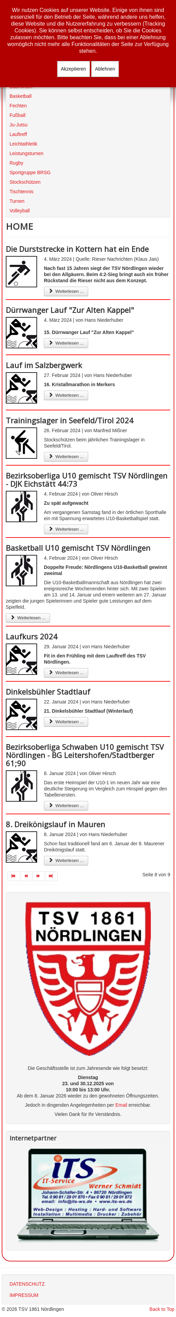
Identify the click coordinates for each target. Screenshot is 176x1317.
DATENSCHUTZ (27, 1284)
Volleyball (20, 210)
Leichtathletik (23, 144)
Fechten (18, 105)
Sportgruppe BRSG (30, 172)
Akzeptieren (73, 69)
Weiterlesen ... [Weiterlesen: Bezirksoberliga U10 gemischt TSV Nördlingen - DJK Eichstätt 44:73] (66, 529)
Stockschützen (25, 182)
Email (121, 1105)
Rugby (16, 163)
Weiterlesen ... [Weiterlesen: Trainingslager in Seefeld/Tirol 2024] (66, 456)
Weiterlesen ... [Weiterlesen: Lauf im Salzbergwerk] (66, 395)
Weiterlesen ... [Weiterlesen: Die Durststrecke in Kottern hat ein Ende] (66, 291)
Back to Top (161, 1309)
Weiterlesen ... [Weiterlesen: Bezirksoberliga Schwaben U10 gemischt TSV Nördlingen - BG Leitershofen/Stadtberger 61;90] (66, 805)
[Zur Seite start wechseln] (13, 876)
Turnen (17, 201)
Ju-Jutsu (19, 124)
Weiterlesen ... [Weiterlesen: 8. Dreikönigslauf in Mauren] (66, 860)
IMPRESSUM (24, 1295)
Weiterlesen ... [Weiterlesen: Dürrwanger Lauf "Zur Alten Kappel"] (66, 343)
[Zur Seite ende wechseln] (51, 876)
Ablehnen (105, 69)
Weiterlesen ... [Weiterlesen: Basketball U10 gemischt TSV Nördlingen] (28, 617)
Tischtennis (21, 191)
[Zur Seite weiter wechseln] (39, 876)
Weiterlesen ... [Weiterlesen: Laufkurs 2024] (66, 672)
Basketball (21, 96)
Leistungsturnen (27, 153)
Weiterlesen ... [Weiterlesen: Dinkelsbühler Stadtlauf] (66, 721)
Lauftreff (18, 134)
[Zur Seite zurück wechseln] (26, 876)
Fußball (18, 115)
